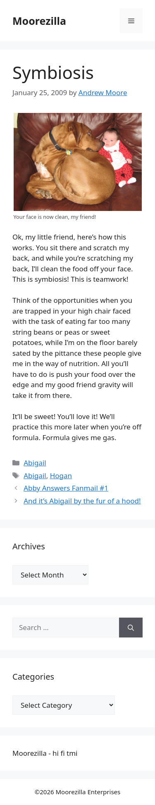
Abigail (35, 462)
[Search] (131, 627)
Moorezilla (39, 21)
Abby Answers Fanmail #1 (66, 488)
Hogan (61, 475)
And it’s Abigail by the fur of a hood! (82, 501)
